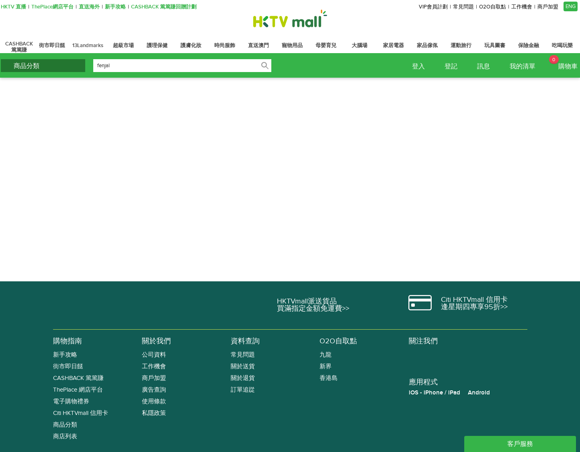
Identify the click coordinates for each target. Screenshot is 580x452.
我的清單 (522, 66)
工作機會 (521, 7)
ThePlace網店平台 (52, 7)
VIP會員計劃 (433, 7)
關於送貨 (243, 366)
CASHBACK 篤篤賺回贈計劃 (164, 7)
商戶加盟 (547, 7)
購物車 (563, 62)
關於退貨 (243, 378)
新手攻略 (115, 7)
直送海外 (89, 7)
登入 (418, 66)
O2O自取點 (492, 7)
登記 (451, 66)
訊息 (483, 66)
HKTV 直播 (13, 7)
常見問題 (463, 7)
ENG (571, 6)
